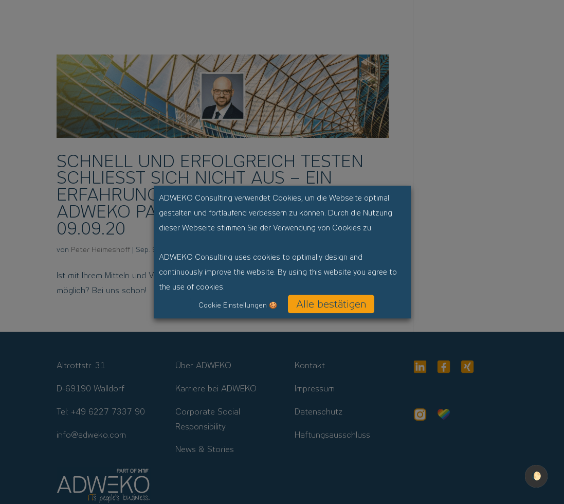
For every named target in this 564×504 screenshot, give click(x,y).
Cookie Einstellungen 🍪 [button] (237, 305)
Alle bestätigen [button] (331, 304)
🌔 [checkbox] (536, 476)
